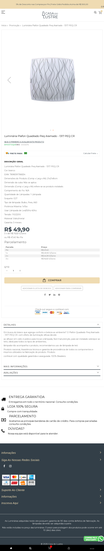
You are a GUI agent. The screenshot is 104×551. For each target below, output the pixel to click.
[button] (9, 80)
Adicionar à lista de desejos (37, 288)
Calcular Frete (89, 153)
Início (4, 25)
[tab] (52, 325)
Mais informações (16, 366)
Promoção (14, 25)
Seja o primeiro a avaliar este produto (24, 142)
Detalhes (10, 325)
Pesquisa (95, 12)
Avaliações (11, 373)
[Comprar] (52, 280)
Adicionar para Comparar (68, 288)
